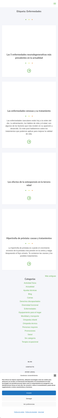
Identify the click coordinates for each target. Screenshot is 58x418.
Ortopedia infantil (30, 320)
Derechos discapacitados (30, 301)
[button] (55, 375)
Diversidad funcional (30, 305)
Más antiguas (50, 276)
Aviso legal (41, 412)
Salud (30, 334)
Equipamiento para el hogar (30, 312)
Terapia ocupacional (30, 342)
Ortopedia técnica (30, 323)
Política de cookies (19, 412)
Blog (30, 294)
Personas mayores (30, 327)
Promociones (30, 331)
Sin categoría (30, 338)
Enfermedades (30, 309)
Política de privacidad (31, 412)
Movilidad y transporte (30, 316)
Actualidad (30, 287)
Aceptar (29, 393)
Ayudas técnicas (30, 290)
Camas (30, 298)
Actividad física (30, 283)
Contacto (30, 367)
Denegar (29, 398)
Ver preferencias (29, 404)
